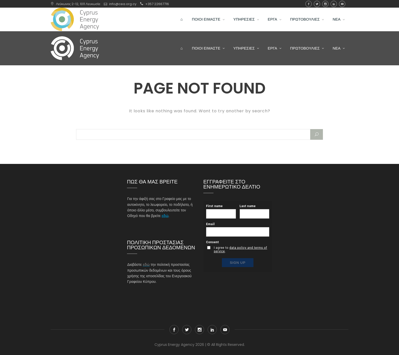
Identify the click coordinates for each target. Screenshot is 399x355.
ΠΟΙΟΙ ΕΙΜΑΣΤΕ (206, 19)
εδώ (165, 215)
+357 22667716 (157, 4)
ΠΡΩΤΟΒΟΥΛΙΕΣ (305, 19)
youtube (342, 4)
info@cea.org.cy (122, 4)
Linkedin (334, 4)
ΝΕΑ (336, 19)
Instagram (325, 4)
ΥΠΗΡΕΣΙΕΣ (244, 19)
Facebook (308, 4)
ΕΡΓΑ (272, 19)
